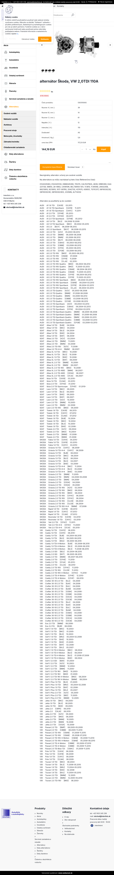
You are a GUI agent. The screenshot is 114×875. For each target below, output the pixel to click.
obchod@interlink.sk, (34, 2)
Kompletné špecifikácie (52, 167)
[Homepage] (2, 6)
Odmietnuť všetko (28, 39)
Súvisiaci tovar (76, 167)
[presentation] (42, 45)
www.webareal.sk (65, 873)
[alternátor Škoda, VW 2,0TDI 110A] (76, 45)
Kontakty (60, 6)
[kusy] (86, 149)
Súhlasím (45, 39)
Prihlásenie (92, 2)
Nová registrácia (106, 2)
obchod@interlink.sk (15, 207)
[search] (72, 16)
